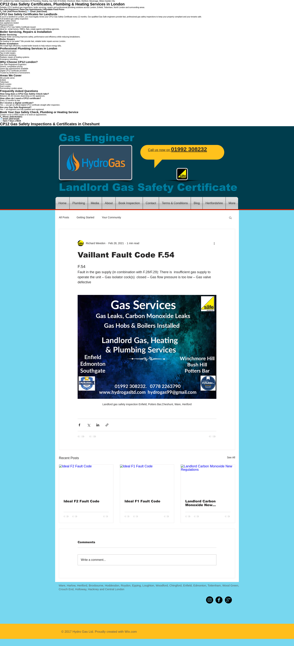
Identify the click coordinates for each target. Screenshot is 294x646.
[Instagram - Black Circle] (209, 599)
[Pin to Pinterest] (195, 600)
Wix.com (130, 631)
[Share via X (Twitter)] (88, 425)
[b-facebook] (219, 599)
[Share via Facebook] (79, 425)
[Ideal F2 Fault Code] (86, 480)
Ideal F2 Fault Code (81, 501)
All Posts (64, 217)
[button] (230, 217)
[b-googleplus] (228, 599)
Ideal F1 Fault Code (142, 501)
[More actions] (214, 243)
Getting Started (85, 217)
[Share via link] (107, 425)
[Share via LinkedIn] (98, 425)
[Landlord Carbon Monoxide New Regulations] (208, 480)
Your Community (111, 217)
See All (231, 457)
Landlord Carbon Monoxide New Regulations (200, 503)
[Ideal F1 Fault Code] (147, 480)
